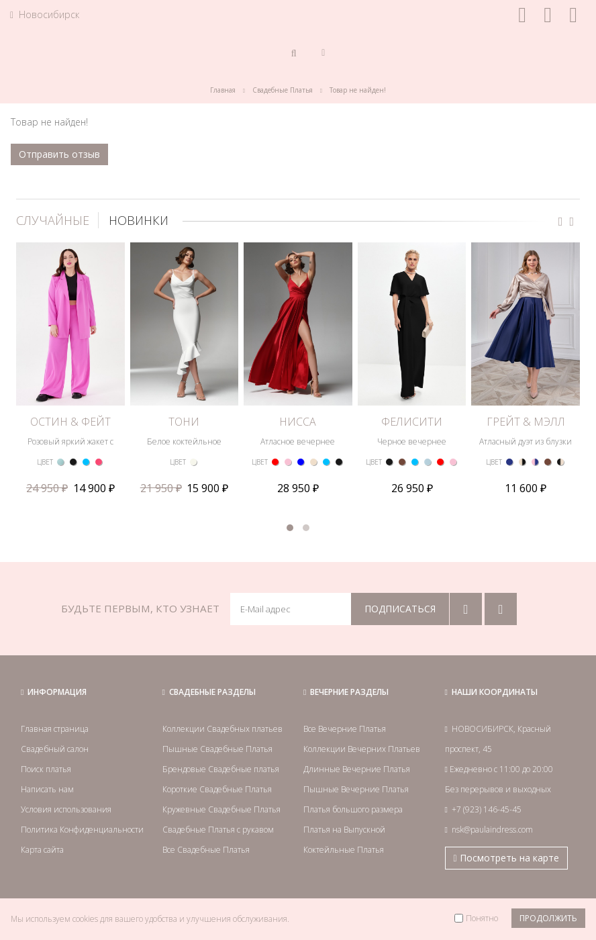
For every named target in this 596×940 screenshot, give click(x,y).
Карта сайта (42, 849)
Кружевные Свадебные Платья (221, 809)
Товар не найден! (358, 90)
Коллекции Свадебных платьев (222, 729)
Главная (223, 90)
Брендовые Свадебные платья (220, 769)
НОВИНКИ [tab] (138, 220)
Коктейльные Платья (343, 849)
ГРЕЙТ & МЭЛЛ (526, 421)
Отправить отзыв (59, 154)
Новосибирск (44, 14)
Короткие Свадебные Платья (217, 789)
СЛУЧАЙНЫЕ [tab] (52, 220)
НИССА (297, 421)
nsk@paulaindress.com (492, 829)
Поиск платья (46, 769)
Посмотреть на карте (506, 857)
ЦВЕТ (45, 462)
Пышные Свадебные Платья (217, 749)
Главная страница (55, 729)
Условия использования (66, 809)
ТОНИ (183, 421)
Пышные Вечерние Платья (356, 789)
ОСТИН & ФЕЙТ (70, 421)
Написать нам (47, 789)
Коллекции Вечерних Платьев (361, 749)
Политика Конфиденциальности (82, 829)
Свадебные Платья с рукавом (218, 829)
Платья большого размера (353, 809)
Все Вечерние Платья (344, 729)
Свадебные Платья (282, 90)
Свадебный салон (55, 749)
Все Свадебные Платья (206, 849)
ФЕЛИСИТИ (411, 421)
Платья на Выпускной (344, 829)
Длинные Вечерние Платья (356, 769)
